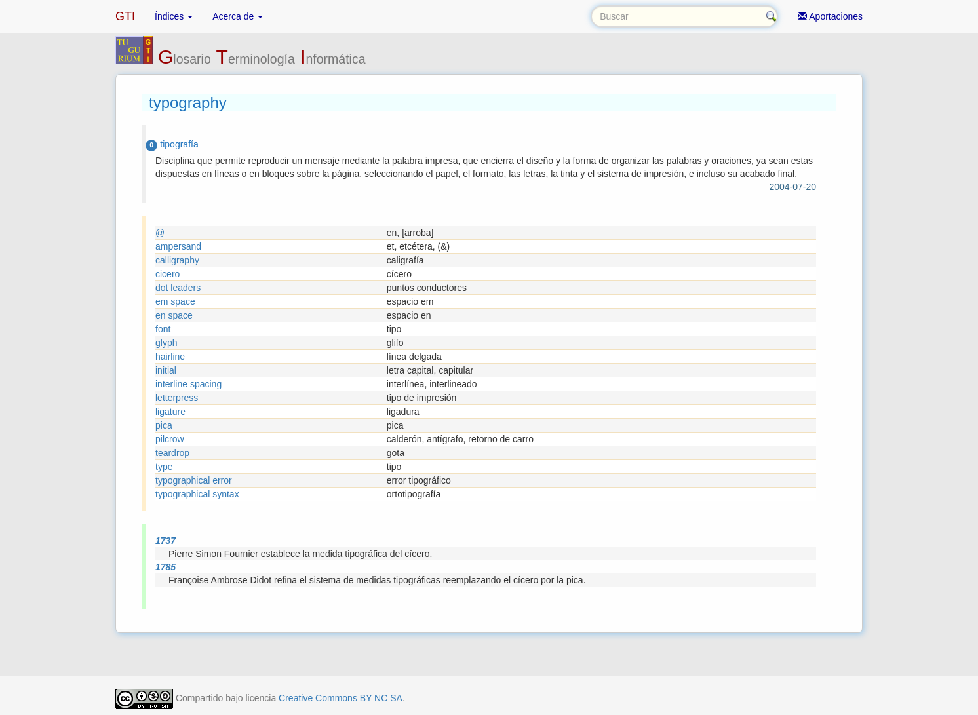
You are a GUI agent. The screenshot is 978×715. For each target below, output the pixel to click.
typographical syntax (197, 494)
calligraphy (177, 260)
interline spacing (188, 384)
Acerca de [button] (237, 16)
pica (163, 425)
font (162, 329)
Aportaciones (830, 16)
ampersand (178, 246)
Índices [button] (174, 16)
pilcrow (169, 439)
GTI (125, 16)
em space (175, 301)
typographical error (193, 480)
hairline (170, 356)
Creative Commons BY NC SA (340, 698)
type (163, 466)
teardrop (172, 453)
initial (165, 370)
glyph (166, 343)
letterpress (176, 398)
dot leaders (178, 287)
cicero (167, 274)
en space (174, 315)
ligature (170, 411)
